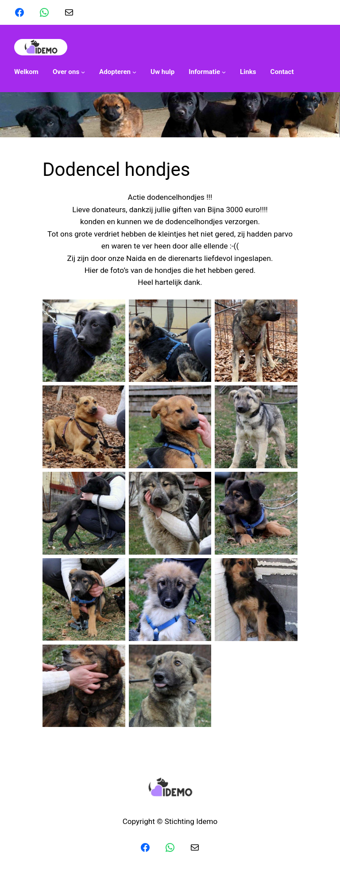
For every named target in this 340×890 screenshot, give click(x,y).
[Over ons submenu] (69, 72)
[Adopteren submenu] (117, 72)
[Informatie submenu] (207, 72)
